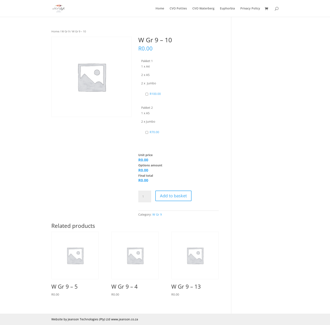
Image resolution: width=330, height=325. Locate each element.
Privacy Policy (250, 8)
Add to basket (173, 196)
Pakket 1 (147, 61)
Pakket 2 (147, 108)
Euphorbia (227, 8)
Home (160, 8)
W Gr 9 (65, 31)
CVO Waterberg (203, 8)
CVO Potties (178, 8)
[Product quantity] (144, 196)
